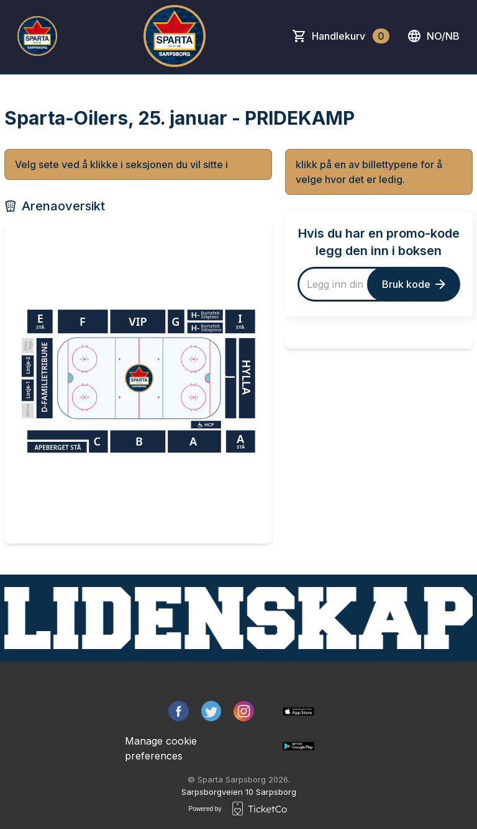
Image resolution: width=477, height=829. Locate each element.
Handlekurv (350, 36)
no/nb (433, 36)
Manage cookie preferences (161, 748)
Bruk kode (413, 284)
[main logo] (37, 36)
